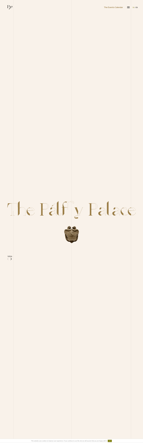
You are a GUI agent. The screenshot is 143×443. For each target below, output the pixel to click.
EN (137, 7)
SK (133, 7)
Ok (110, 441)
